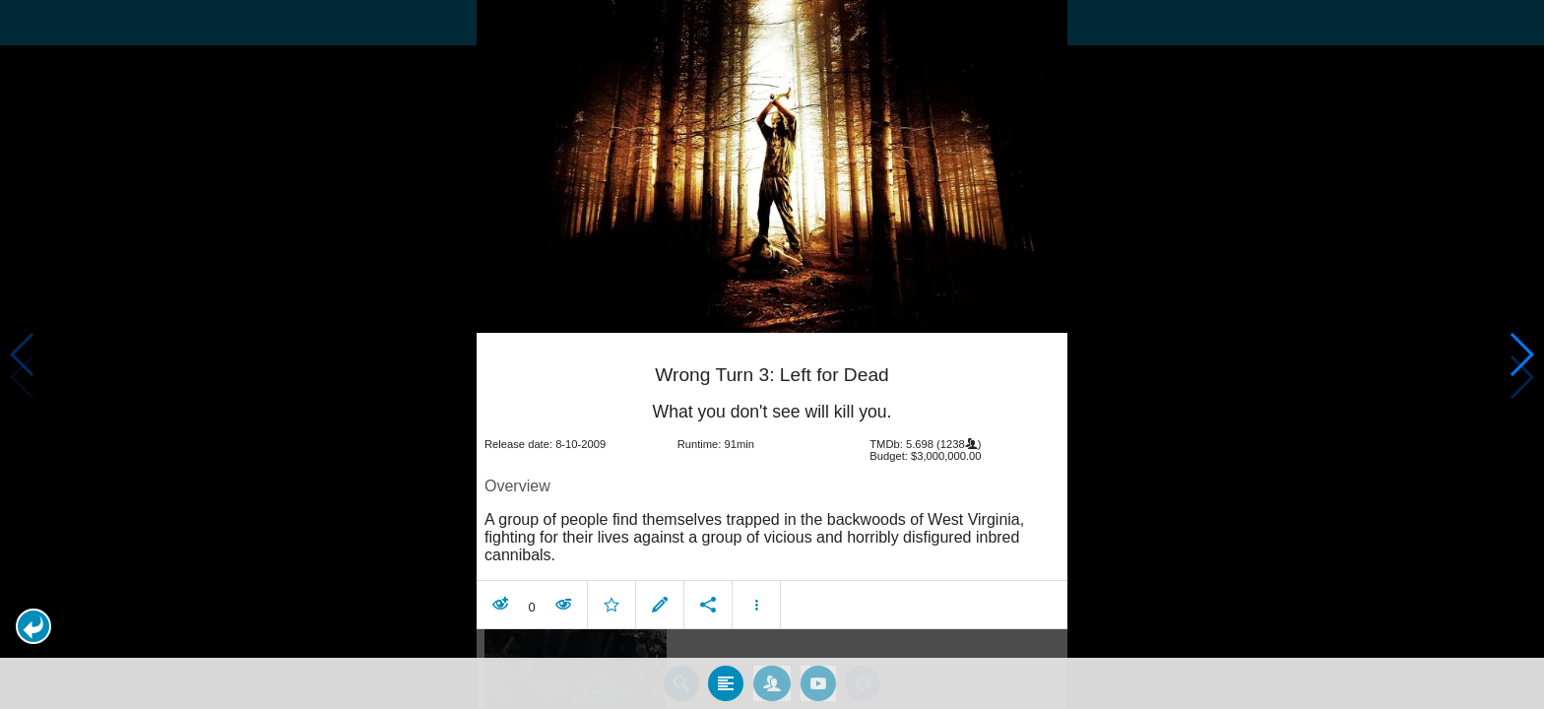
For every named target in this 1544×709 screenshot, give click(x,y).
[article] (772, 483)
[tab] (725, 682)
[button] (33, 626)
